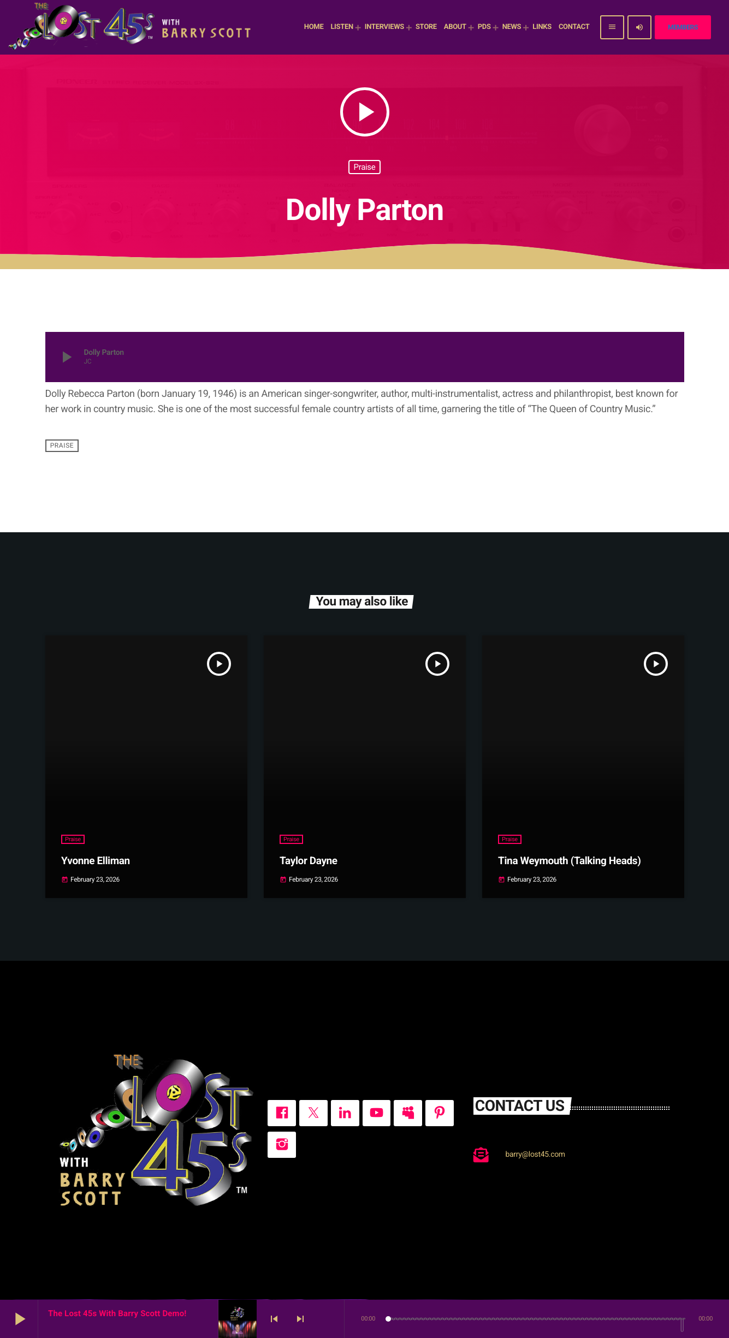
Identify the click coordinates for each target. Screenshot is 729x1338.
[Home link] (131, 27)
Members (683, 27)
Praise (365, 167)
